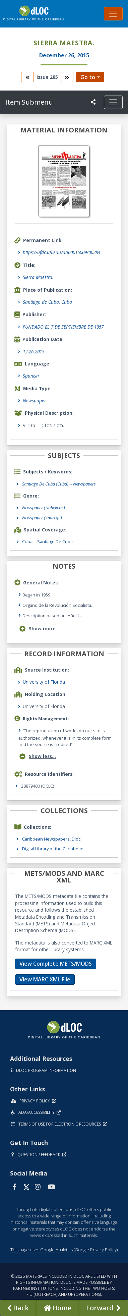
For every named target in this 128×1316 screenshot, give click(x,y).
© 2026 (64, 1285)
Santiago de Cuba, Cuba (47, 302)
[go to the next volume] (67, 77)
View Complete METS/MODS (55, 963)
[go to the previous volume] (27, 77)
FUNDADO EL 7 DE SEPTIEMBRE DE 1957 (63, 327)
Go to (87, 77)
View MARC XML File (44, 979)
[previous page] (18, 1308)
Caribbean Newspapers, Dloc (51, 839)
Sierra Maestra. (38, 277)
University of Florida (44, 682)
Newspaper (34, 400)
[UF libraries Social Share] (93, 102)
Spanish (31, 376)
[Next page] (103, 1308)
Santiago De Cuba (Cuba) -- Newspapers (59, 484)
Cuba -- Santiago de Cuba (47, 541)
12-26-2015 (33, 351)
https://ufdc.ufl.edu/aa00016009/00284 (61, 252)
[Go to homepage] (57, 1308)
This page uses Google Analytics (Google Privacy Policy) (64, 1250)
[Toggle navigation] (113, 13)
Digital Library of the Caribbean (52, 849)
